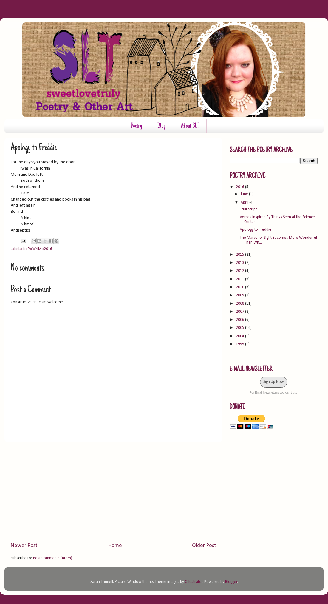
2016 (240, 187)
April (245, 202)
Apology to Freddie (255, 230)
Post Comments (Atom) (52, 558)
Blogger (231, 582)
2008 (240, 304)
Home (115, 545)
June (245, 194)
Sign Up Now (273, 382)
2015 (240, 255)
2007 (240, 312)
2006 (240, 320)
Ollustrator (194, 582)
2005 (240, 328)
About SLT (190, 126)
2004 (240, 336)
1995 (240, 344)
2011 (240, 279)
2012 (240, 271)
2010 (240, 287)
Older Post (204, 545)
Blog (161, 126)
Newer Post (24, 545)
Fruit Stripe (249, 209)
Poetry (136, 126)
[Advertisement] (113, 492)
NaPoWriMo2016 (37, 249)
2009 (240, 295)
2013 (240, 263)
